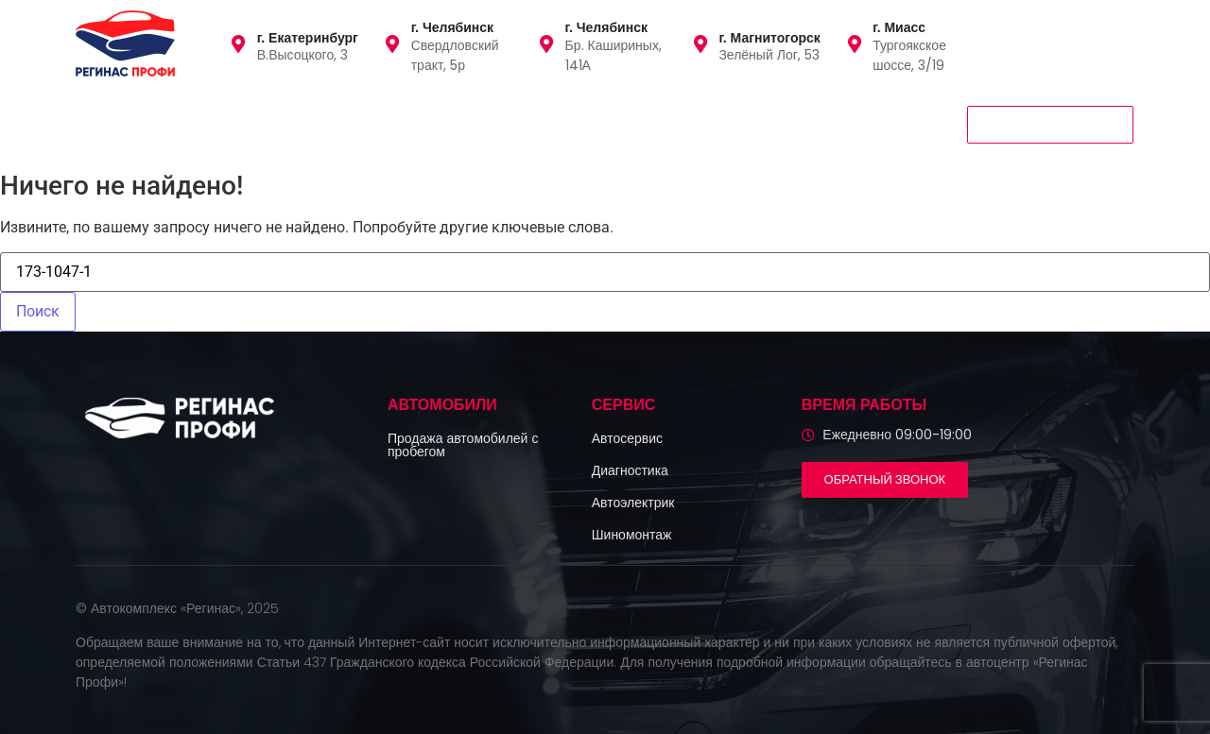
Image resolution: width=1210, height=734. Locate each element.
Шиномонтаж (632, 534)
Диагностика (630, 470)
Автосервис (627, 438)
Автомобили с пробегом (167, 123)
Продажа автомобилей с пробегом (463, 445)
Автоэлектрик (633, 502)
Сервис (311, 123)
